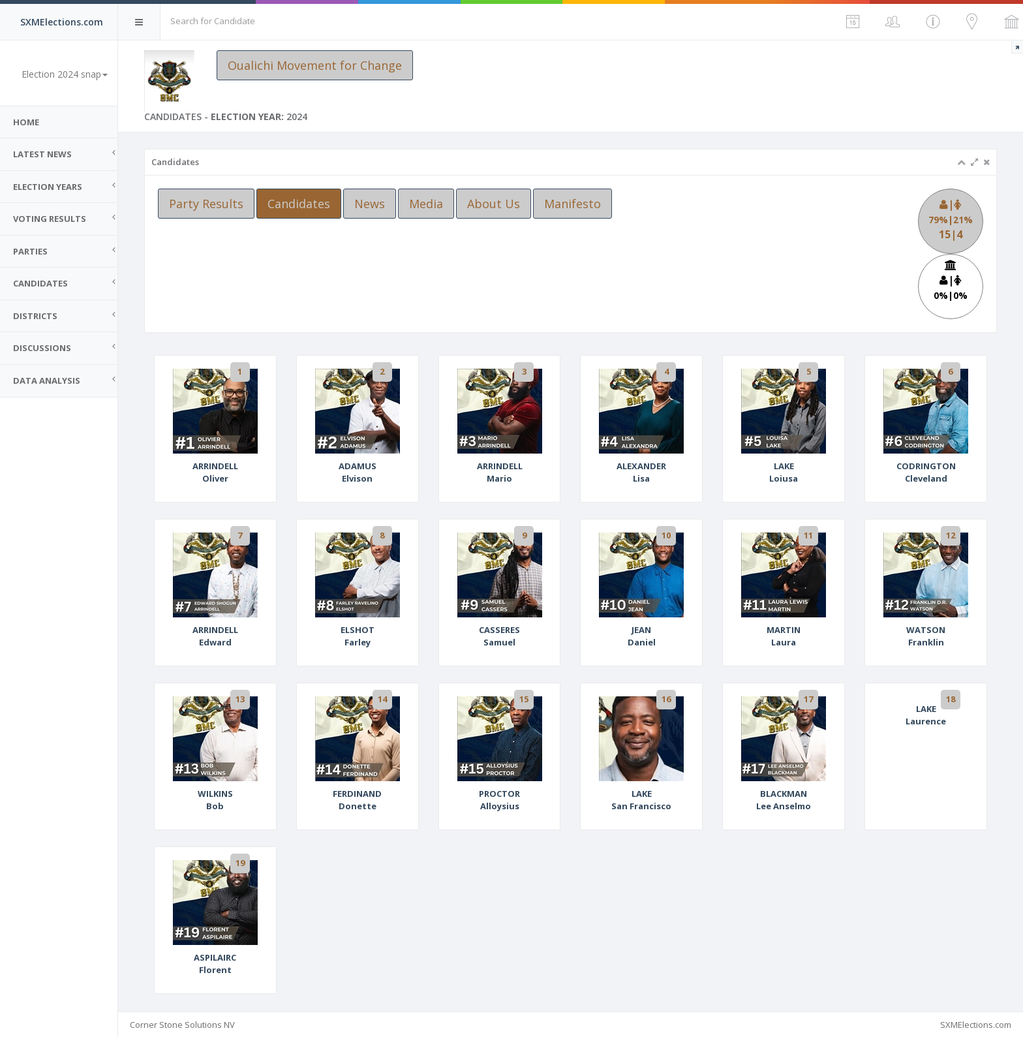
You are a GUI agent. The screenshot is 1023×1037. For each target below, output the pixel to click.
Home (26, 122)
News (369, 203)
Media (426, 203)
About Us (493, 203)
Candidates (298, 203)
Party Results (206, 203)
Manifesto (572, 203)
